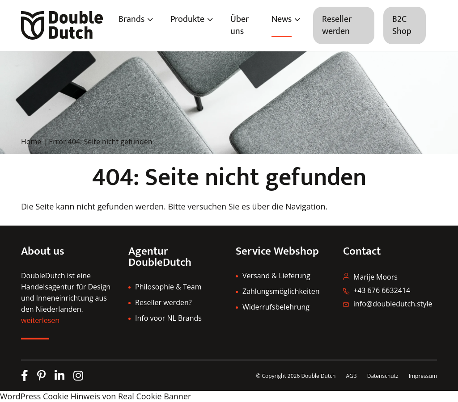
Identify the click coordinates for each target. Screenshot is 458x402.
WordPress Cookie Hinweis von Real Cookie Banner (95, 396)
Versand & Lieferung (276, 276)
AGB (351, 376)
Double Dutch (318, 376)
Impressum (423, 376)
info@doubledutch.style (393, 304)
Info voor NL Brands (168, 318)
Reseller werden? (163, 302)
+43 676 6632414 (381, 290)
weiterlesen (40, 320)
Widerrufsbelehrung (276, 307)
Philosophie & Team (168, 287)
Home (31, 142)
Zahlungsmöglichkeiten (280, 291)
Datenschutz (383, 376)
